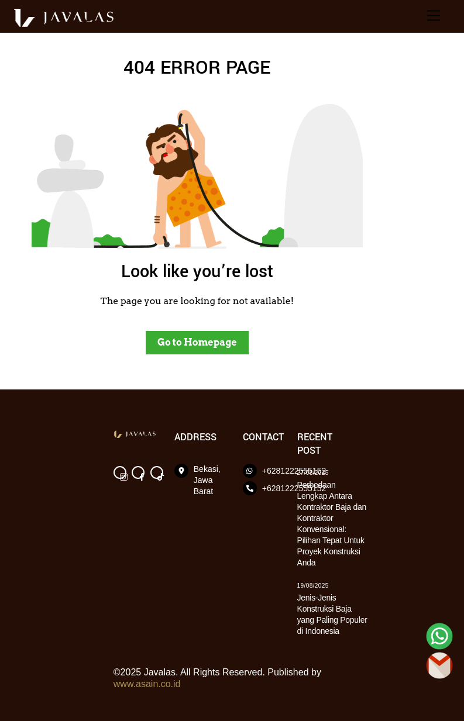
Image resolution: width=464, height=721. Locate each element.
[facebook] (138, 472)
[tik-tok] (156, 472)
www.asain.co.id (147, 684)
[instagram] (120, 472)
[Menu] (433, 16)
